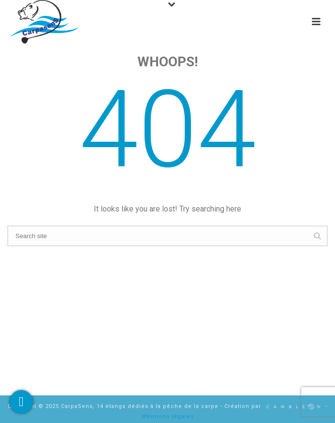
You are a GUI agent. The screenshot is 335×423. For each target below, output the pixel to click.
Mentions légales (168, 416)
